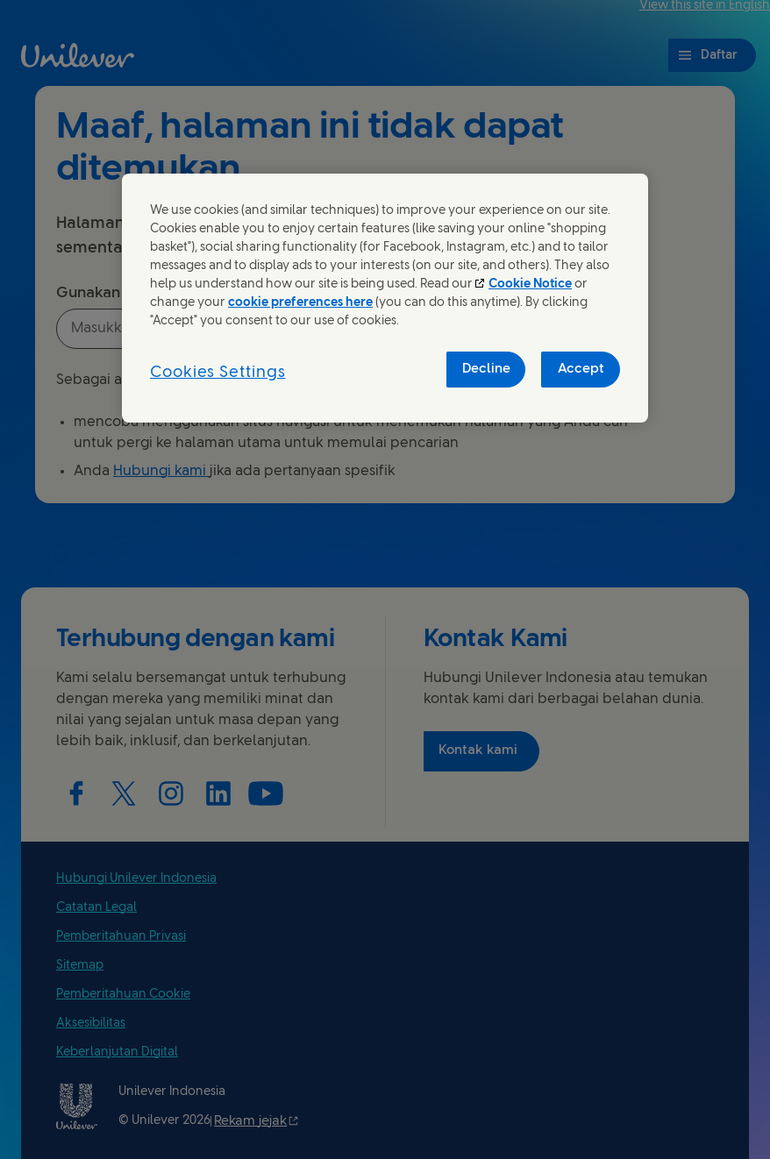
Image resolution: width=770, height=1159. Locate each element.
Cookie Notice (530, 284)
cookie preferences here (300, 302)
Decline (486, 369)
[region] (385, 298)
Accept (581, 369)
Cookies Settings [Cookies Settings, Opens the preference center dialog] (217, 373)
